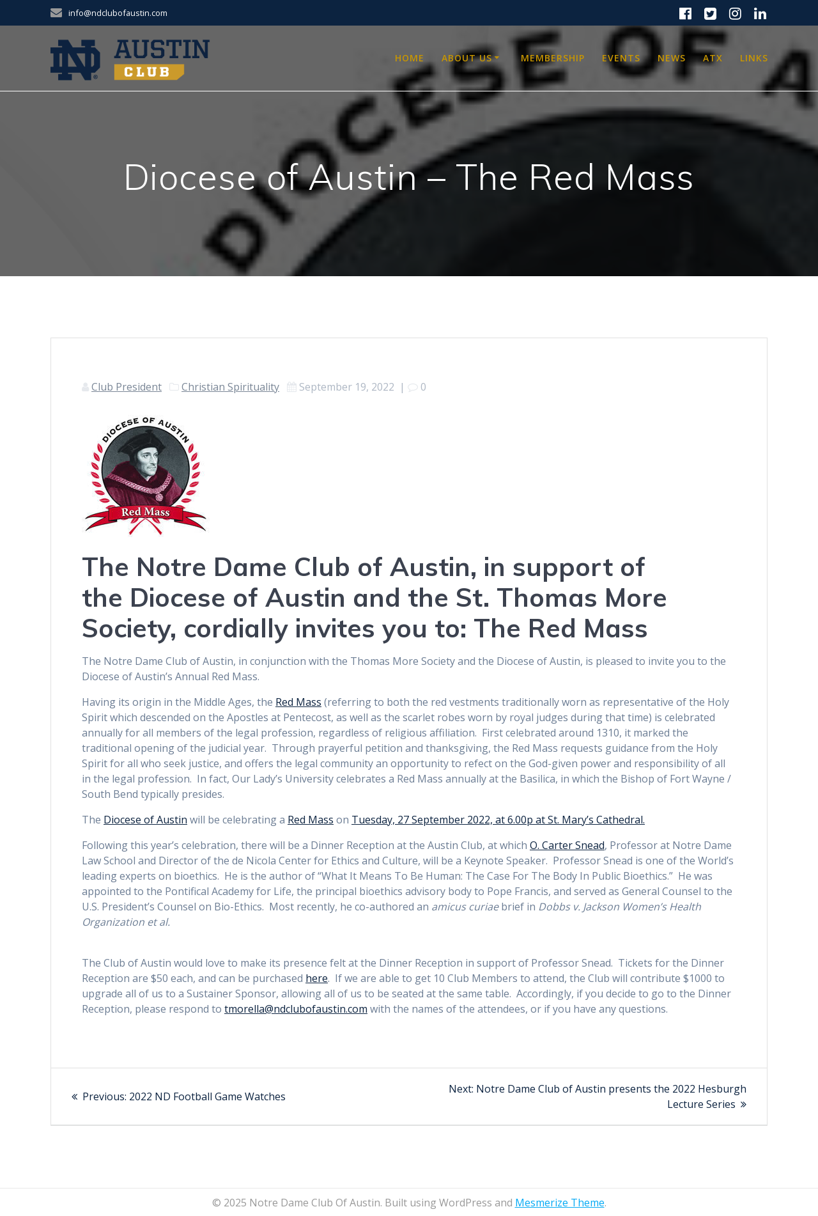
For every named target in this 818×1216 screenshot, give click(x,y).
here (316, 978)
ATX (713, 58)
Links (754, 58)
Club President (126, 387)
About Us (467, 58)
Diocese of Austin (145, 820)
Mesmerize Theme (560, 1203)
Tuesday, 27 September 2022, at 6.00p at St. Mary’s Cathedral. (498, 820)
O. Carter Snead (567, 845)
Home (409, 58)
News (672, 58)
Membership (553, 58)
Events (621, 58)
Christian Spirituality (230, 387)
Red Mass (298, 702)
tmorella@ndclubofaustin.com (295, 1009)
